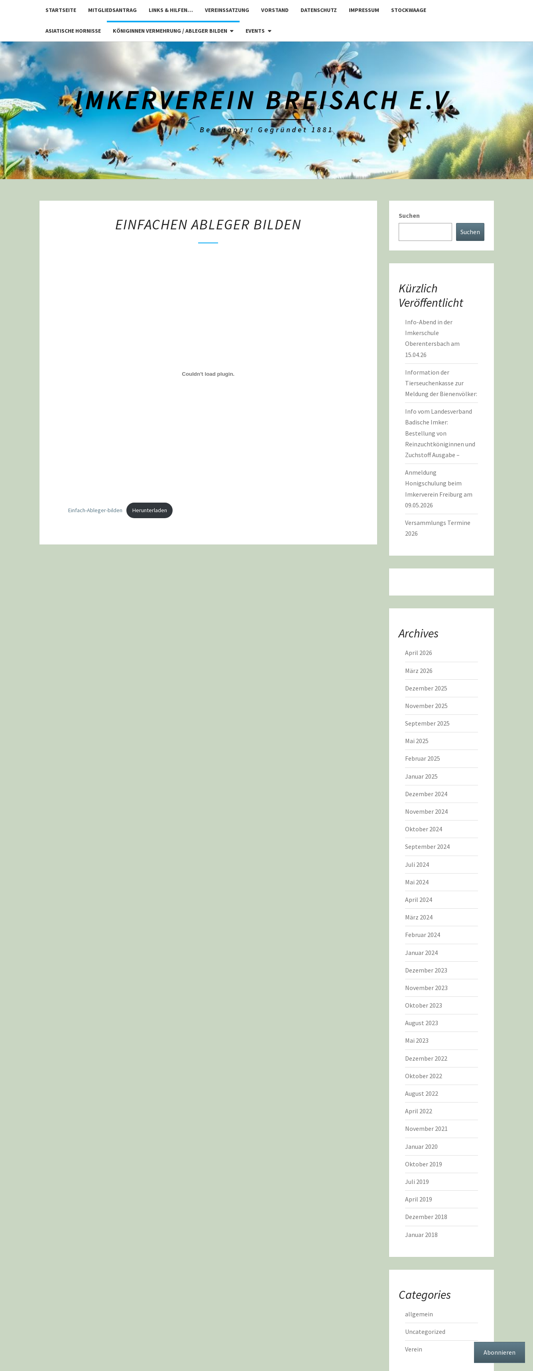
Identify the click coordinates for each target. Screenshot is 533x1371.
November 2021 (426, 1128)
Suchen (409, 215)
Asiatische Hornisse (73, 30)
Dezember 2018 (426, 1217)
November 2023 (426, 988)
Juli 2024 (417, 864)
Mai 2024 (417, 882)
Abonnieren (499, 1352)
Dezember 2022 (426, 1058)
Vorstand (275, 10)
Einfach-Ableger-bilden (95, 510)
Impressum (364, 10)
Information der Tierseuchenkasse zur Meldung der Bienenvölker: (441, 383)
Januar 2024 (421, 953)
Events (255, 30)
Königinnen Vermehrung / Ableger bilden (170, 30)
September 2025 (427, 723)
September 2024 (427, 846)
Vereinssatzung (227, 10)
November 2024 (426, 811)
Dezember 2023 (426, 970)
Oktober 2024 (423, 829)
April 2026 (418, 653)
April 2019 (418, 1199)
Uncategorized (425, 1331)
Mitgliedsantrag (112, 10)
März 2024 (419, 917)
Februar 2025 (422, 758)
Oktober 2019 (423, 1164)
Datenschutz (319, 10)
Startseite (60, 10)
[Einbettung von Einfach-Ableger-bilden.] (208, 374)
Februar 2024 (422, 935)
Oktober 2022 (423, 1076)
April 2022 (418, 1111)
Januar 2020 (421, 1146)
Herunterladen (149, 510)
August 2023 (421, 1023)
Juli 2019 (417, 1182)
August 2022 (421, 1093)
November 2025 (426, 706)
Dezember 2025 (426, 688)
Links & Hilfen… (171, 10)
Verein (413, 1349)
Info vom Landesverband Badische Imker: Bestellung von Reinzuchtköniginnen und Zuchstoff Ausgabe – (440, 433)
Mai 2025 (417, 741)
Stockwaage (408, 10)
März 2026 (419, 671)
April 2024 (418, 899)
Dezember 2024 (426, 794)
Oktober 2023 (423, 1005)
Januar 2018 (421, 1235)
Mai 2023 (417, 1040)
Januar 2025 (421, 776)
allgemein (419, 1314)
